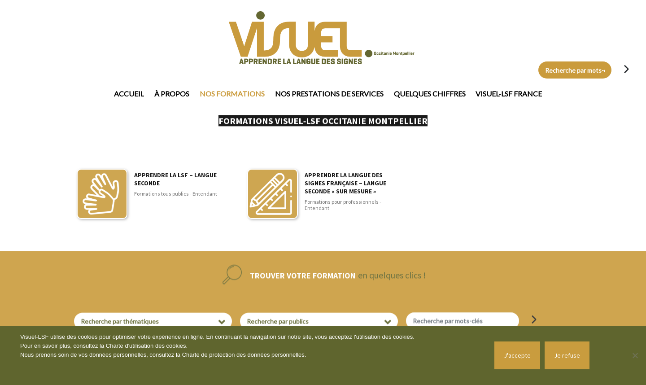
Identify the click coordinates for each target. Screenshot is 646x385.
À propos (171, 93)
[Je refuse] (634, 355)
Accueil (129, 93)
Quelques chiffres (430, 93)
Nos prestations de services (329, 93)
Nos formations (232, 93)
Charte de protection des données (226, 354)
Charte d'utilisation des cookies (146, 345)
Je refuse (567, 355)
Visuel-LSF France (509, 93)
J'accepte (517, 355)
